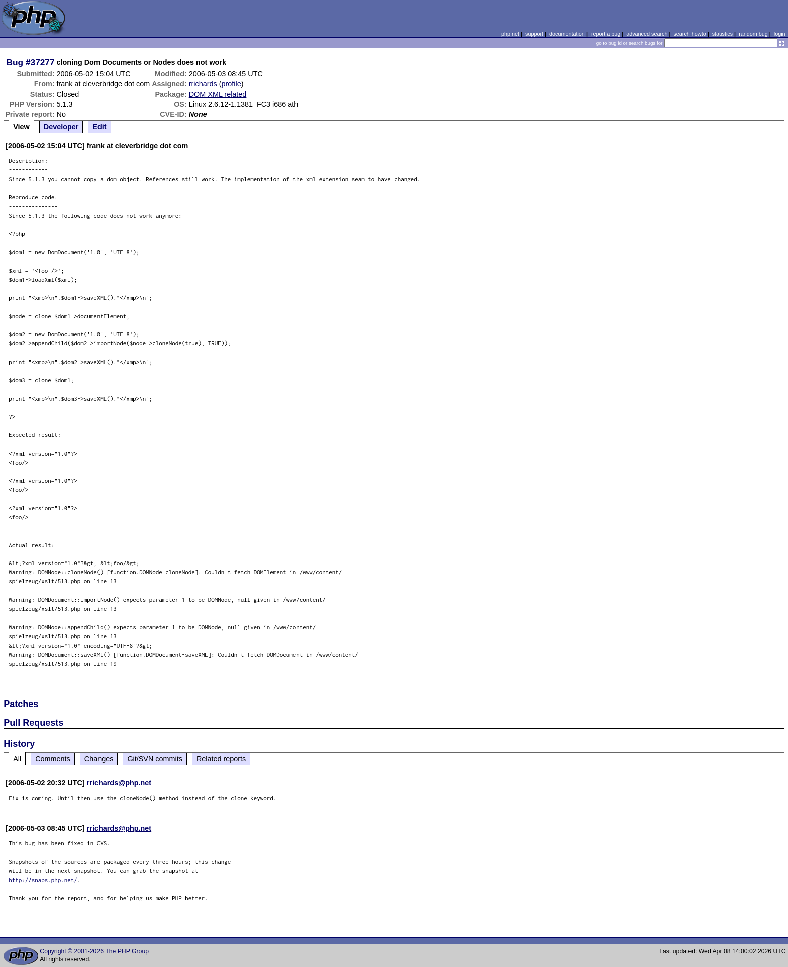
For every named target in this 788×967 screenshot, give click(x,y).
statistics (722, 34)
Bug (15, 62)
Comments (52, 759)
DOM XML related (218, 94)
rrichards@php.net (119, 783)
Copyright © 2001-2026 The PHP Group (94, 951)
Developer (61, 127)
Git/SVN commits (154, 759)
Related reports (221, 759)
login (779, 34)
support (534, 34)
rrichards (203, 84)
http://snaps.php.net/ (43, 879)
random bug (753, 34)
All (17, 759)
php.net (510, 34)
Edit (99, 127)
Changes (99, 759)
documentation (567, 34)
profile (231, 84)
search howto (689, 34)
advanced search (646, 34)
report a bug (605, 34)
